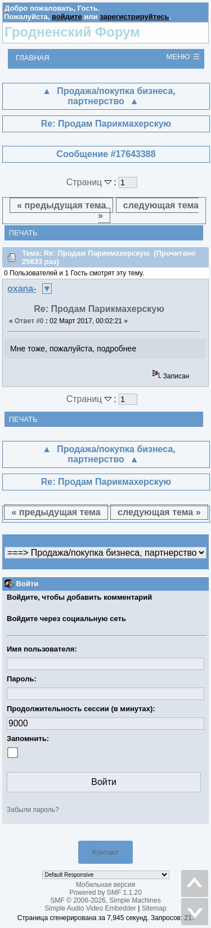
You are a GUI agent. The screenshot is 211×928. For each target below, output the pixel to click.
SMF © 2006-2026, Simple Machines (105, 900)
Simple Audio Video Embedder (90, 908)
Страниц (90, 182)
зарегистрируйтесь (134, 16)
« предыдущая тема (61, 205)
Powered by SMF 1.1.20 (105, 892)
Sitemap (154, 908)
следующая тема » (148, 210)
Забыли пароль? (33, 810)
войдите (67, 16)
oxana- (22, 288)
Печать (23, 233)
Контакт (105, 852)
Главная (33, 57)
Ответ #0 (29, 321)
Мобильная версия (106, 885)
